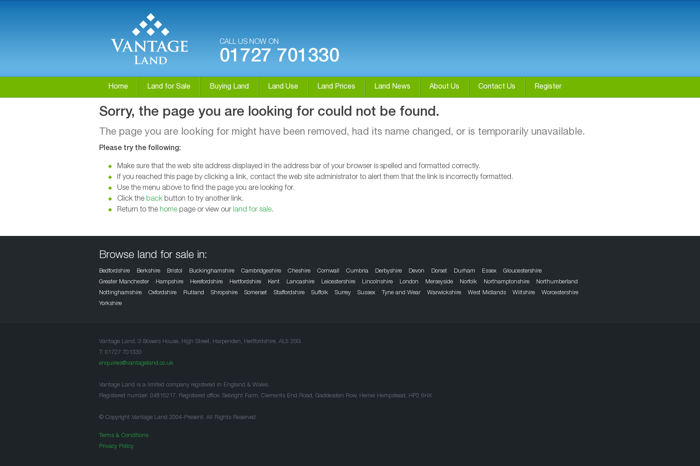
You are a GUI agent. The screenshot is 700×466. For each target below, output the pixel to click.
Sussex (366, 293)
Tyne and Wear (401, 293)
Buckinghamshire (211, 271)
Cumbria (357, 271)
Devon (416, 271)
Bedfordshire (114, 271)
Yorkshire (110, 304)
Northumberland (557, 282)
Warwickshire (444, 293)
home (168, 210)
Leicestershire (338, 282)
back (154, 199)
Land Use (283, 87)
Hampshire (169, 282)
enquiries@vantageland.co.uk (136, 364)
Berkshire (148, 271)
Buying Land (229, 87)
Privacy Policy (116, 447)
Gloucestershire (522, 271)
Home (118, 87)
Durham (464, 271)
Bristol (174, 271)
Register (548, 87)
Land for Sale (168, 87)
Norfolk (468, 282)
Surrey (343, 293)
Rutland (193, 293)
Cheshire (299, 271)
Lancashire (300, 282)
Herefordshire (206, 282)
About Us (444, 87)
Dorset (439, 271)
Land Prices (336, 87)
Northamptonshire (506, 282)
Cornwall (328, 271)
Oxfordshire (162, 293)
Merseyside (439, 282)
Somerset (255, 293)
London (409, 282)
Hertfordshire (245, 282)
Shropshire (224, 293)
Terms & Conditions (123, 436)
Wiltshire (524, 293)
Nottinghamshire (120, 293)
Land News (392, 87)
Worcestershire (560, 293)
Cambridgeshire (261, 271)
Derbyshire (388, 271)
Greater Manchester (124, 282)
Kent (274, 282)
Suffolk (319, 293)
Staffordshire (289, 293)
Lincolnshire (377, 282)
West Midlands (487, 293)
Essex (489, 271)
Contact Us (496, 87)
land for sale (252, 210)
